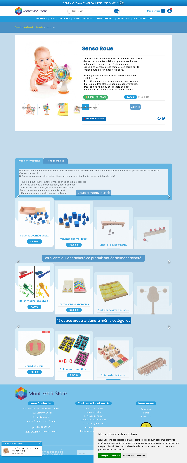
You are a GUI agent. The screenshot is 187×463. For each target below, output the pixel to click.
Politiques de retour (93, 416)
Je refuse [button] (116, 455)
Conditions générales (93, 423)
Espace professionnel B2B (93, 419)
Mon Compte (157, 11)
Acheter (135, 107)
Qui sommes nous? (93, 408)
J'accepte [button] (104, 455)
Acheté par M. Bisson (13, 443)
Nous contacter (93, 412)
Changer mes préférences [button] (134, 455)
